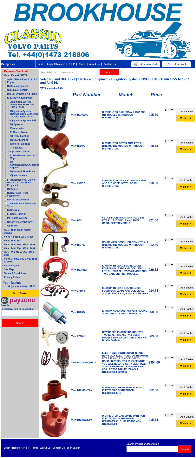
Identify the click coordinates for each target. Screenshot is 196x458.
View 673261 (78, 336)
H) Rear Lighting (19, 140)
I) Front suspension (18, 199)
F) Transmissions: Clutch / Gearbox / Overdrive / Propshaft (21, 182)
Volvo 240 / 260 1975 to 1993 (19, 244)
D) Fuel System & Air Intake (22, 94)
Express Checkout (16, 71)
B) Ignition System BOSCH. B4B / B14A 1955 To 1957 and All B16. (24, 114)
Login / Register (56, 64)
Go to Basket (20, 293)
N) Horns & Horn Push (22, 171)
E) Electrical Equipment (20, 97)
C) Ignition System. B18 (23, 120)
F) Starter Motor (19, 132)
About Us (94, 64)
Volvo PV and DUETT (15, 75)
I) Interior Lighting (20, 143)
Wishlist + (185, 118)
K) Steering (13, 210)
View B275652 (79, 269)
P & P (72, 64)
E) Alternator (17, 128)
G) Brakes (12, 189)
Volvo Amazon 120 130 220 (18, 236)
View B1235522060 (81, 420)
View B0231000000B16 (83, 362)
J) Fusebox (16, 147)
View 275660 (78, 290)
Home (40, 64)
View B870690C (79, 115)
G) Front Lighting (19, 136)
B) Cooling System (17, 86)
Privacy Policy (12, 277)
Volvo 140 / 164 (12, 240)
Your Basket (73, 448)
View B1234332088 (81, 390)
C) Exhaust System (17, 90)
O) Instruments (18, 175)
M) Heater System (17, 218)
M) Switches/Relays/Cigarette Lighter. (24, 165)
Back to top (187, 454)
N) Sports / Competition (20, 221)
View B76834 (78, 312)
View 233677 (78, 183)
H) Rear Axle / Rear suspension (17, 194)
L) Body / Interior (16, 214)
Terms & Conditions (15, 273)
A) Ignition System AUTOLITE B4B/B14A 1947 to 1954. (22, 105)
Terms (82, 64)
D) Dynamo (16, 124)
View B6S (76, 220)
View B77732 (78, 245)
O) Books (12, 225)
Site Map (9, 269)
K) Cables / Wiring (20, 151)
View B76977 (78, 146)
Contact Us (109, 64)
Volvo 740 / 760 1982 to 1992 (19, 248)
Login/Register (12, 265)
